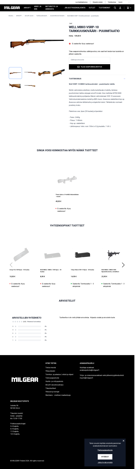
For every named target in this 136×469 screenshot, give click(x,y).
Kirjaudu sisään (98, 2)
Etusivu (11, 16)
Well (70, 23)
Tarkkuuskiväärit (41, 16)
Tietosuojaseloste (52, 378)
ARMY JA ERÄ (37, 7)
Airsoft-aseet (29, 16)
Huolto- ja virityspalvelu (54, 381)
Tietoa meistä (50, 368)
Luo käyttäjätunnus (81, 2)
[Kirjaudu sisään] (120, 8)
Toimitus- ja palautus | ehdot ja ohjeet (59, 374)
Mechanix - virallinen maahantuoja (58, 395)
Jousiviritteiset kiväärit (57, 16)
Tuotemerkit (104, 8)
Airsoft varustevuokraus (54, 385)
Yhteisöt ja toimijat (52, 392)
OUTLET (92, 8)
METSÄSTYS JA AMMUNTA (51, 7)
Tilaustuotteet (50, 388)
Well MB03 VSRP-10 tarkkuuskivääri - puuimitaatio (83, 16)
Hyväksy (105, 457)
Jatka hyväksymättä (105, 462)
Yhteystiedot (50, 371)
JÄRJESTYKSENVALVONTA (74, 8)
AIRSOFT (27, 8)
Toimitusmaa (112, 2)
